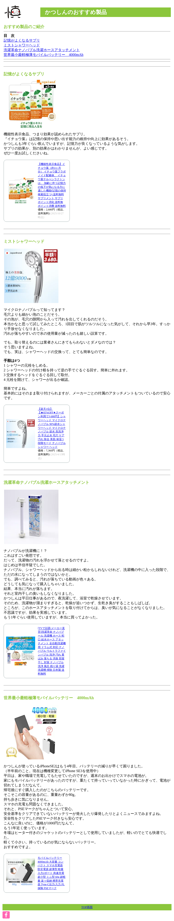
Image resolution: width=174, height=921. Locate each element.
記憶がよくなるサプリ (22, 40)
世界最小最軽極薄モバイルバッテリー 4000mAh (43, 55)
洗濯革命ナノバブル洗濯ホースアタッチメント (42, 50)
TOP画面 (87, 907)
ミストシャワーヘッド (22, 45)
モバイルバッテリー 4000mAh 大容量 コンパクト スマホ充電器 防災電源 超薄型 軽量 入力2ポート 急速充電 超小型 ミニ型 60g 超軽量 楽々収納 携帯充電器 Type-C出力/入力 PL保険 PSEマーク (51, 873)
